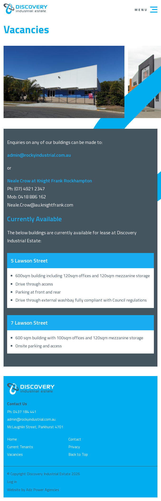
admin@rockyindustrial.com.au (31, 419)
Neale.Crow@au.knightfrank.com (40, 204)
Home (12, 439)
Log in (12, 481)
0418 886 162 (32, 196)
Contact (74, 439)
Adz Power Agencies (42, 489)
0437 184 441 (24, 411)
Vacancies (15, 454)
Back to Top (78, 454)
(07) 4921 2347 (29, 188)
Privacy (74, 447)
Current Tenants (20, 447)
